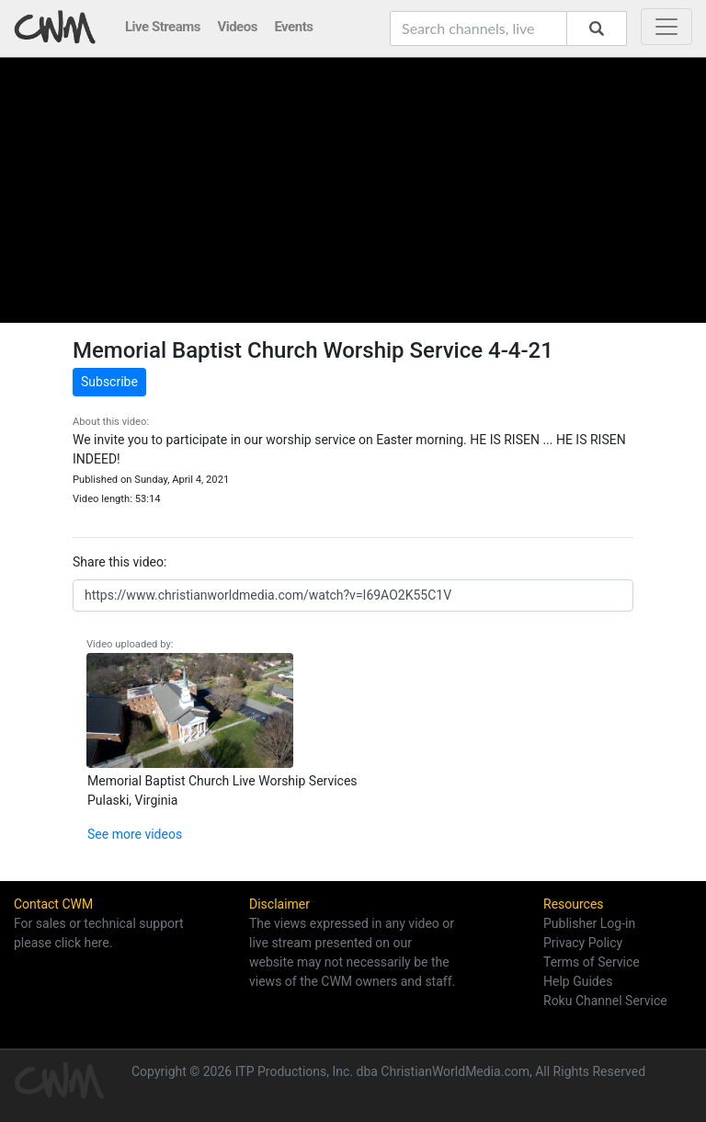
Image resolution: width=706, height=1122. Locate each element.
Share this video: (119, 562)
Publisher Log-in (589, 923)
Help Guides (577, 981)
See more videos (134, 834)
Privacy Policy (582, 942)
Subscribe (109, 381)
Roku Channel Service (605, 1000)
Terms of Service (591, 962)
